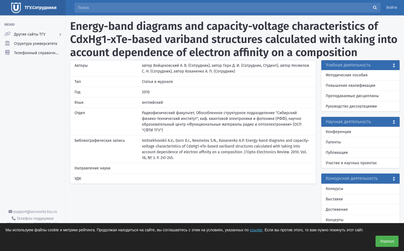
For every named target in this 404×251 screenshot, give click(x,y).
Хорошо (387, 241)
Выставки (334, 199)
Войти (391, 7)
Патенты (333, 142)
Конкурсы (334, 188)
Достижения (337, 209)
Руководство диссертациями (351, 106)
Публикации (337, 152)
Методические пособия (347, 75)
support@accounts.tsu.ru (32, 211)
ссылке (256, 230)
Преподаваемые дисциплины (352, 96)
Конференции (338, 131)
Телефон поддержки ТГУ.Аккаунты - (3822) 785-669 (32, 221)
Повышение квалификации (350, 85)
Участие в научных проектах (351, 163)
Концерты (334, 220)
